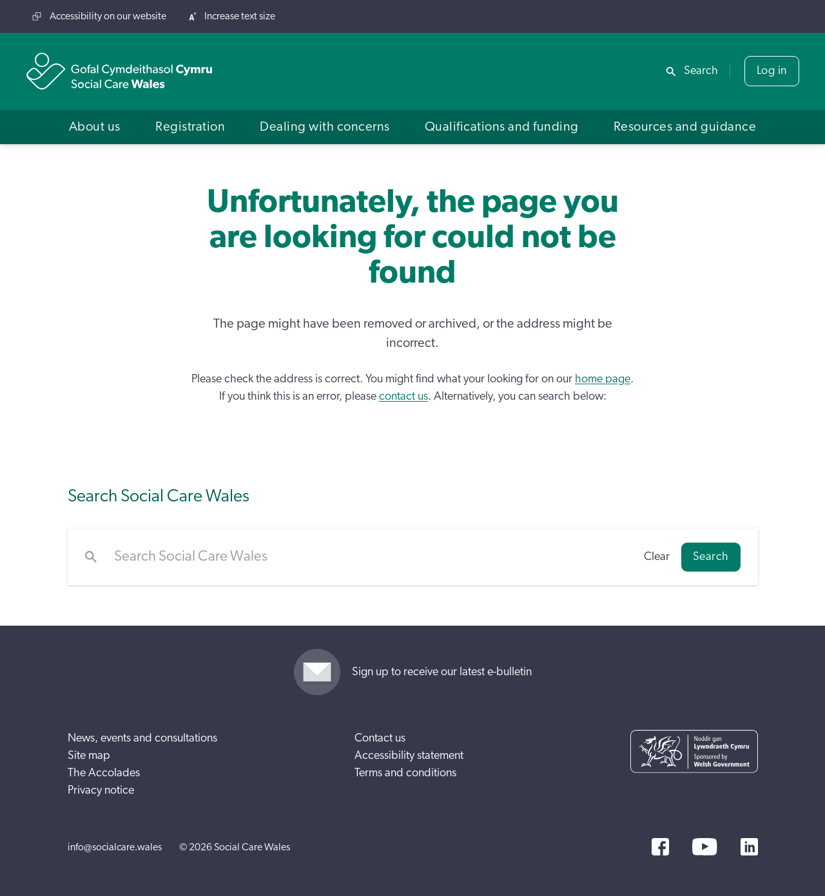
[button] (95, 127)
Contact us (379, 738)
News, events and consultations (142, 738)
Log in (772, 71)
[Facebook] (660, 846)
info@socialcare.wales (115, 847)
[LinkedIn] (749, 846)
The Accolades (104, 773)
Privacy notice (101, 790)
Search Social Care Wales (158, 496)
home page (602, 379)
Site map (89, 755)
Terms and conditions (405, 773)
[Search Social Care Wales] (370, 557)
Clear (657, 557)
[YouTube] (704, 846)
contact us (403, 396)
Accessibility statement (408, 755)
